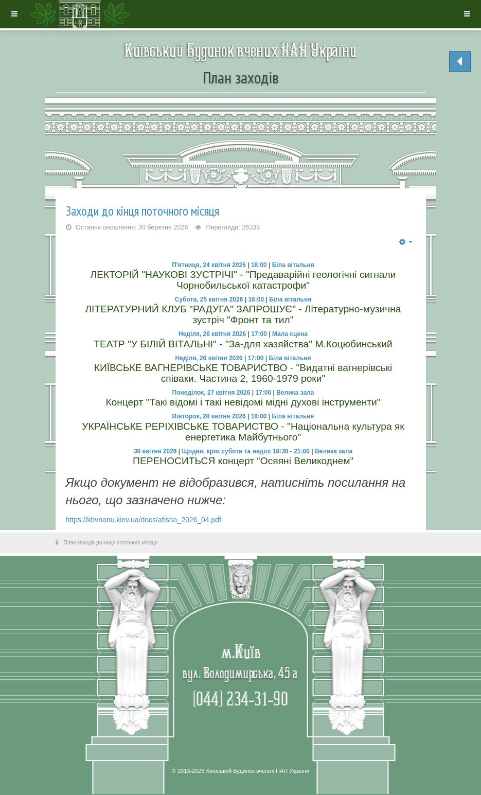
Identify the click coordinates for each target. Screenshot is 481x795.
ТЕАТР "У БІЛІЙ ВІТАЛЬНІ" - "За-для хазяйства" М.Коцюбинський (243, 344)
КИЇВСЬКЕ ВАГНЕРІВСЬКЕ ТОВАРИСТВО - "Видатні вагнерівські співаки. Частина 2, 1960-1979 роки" (243, 373)
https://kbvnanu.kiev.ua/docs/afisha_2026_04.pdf (144, 520)
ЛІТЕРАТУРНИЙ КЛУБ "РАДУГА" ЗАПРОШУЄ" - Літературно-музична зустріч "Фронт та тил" (243, 314)
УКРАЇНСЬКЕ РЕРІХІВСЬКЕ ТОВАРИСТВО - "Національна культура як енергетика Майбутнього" (243, 432)
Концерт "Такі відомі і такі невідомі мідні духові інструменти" (242, 402)
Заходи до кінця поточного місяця (142, 210)
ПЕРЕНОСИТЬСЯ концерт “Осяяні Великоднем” (243, 460)
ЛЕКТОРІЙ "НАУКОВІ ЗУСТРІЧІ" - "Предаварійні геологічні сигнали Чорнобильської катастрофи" (243, 280)
